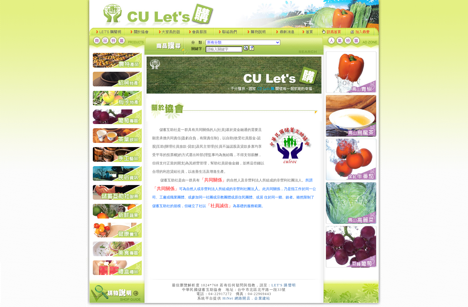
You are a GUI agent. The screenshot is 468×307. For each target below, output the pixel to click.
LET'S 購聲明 (284, 285)
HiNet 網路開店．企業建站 (246, 298)
